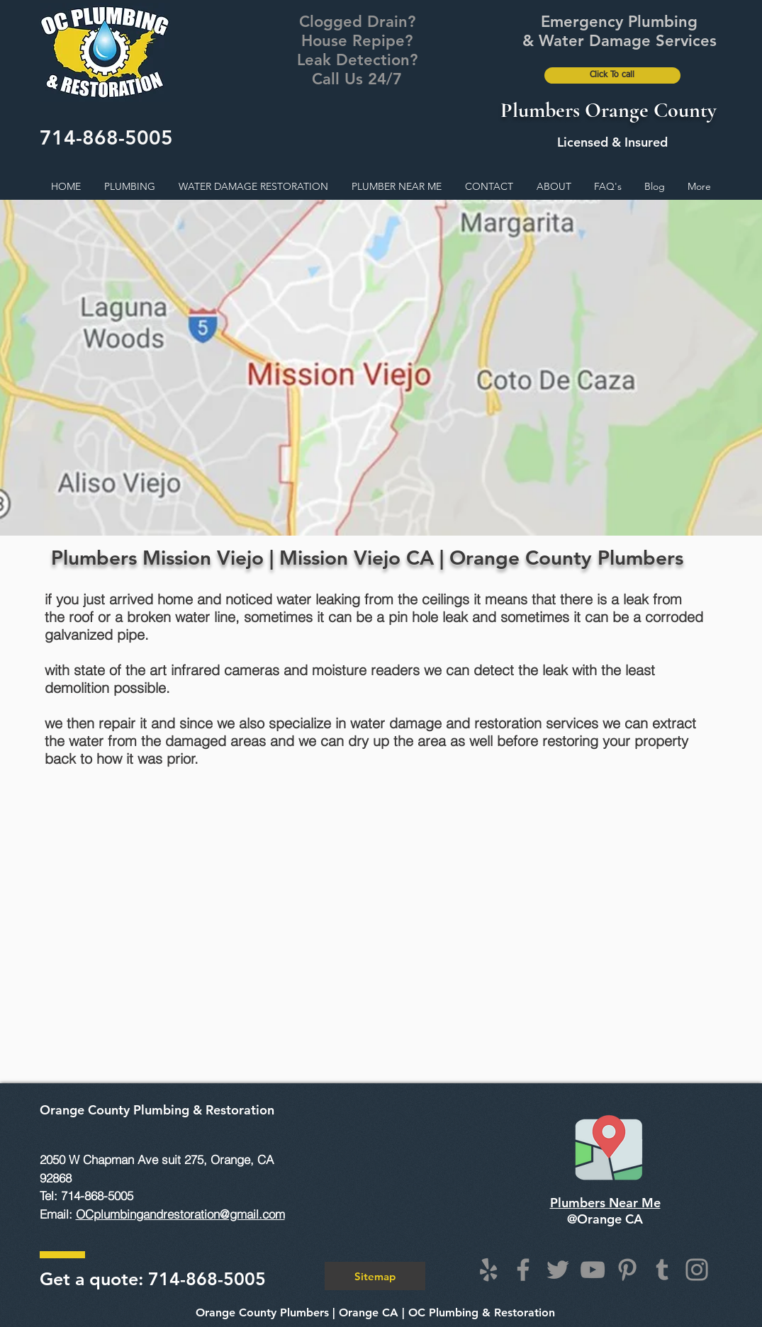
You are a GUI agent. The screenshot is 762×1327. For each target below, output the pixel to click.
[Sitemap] (375, 1276)
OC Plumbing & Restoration (481, 1312)
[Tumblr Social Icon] (662, 1269)
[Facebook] (523, 1269)
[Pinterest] (627, 1269)
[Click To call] (612, 75)
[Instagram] (697, 1269)
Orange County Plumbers (262, 1312)
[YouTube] (592, 1269)
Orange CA (368, 1312)
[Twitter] (558, 1269)
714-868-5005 (106, 137)
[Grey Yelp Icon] (488, 1269)
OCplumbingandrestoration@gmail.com (180, 1214)
